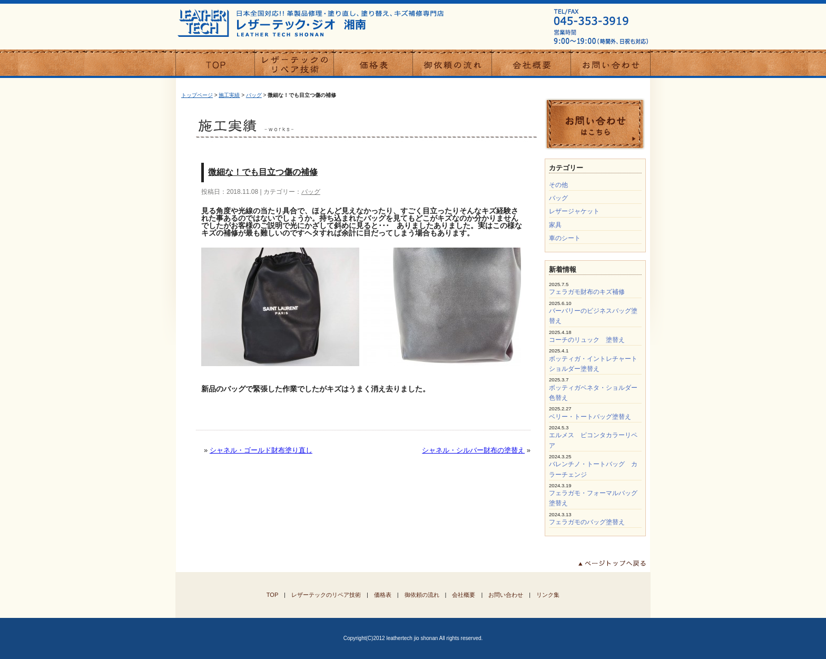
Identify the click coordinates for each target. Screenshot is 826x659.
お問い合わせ (505, 595)
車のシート (565, 238)
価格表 (382, 595)
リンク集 (547, 595)
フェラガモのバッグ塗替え (587, 522)
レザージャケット (574, 211)
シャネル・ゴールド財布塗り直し (261, 450)
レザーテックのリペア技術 (326, 595)
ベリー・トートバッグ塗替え (590, 416)
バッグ (254, 95)
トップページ (197, 95)
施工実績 (229, 95)
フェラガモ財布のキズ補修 (587, 292)
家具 (555, 225)
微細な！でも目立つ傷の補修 (263, 172)
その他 (558, 185)
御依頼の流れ (422, 595)
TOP (272, 595)
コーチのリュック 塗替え (587, 339)
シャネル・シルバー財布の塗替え (473, 450)
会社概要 (463, 595)
